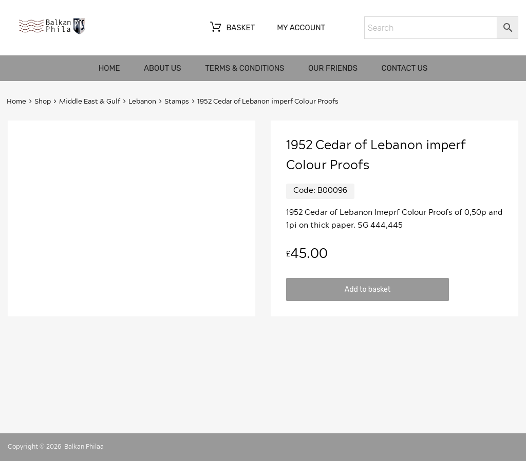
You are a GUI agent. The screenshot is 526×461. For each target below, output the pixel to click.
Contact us (405, 68)
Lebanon (142, 101)
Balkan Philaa (84, 447)
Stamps (176, 101)
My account (301, 27)
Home (109, 68)
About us (162, 68)
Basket (231, 28)
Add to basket (367, 289)
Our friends (333, 68)
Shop (42, 101)
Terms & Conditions (244, 68)
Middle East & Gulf (89, 101)
